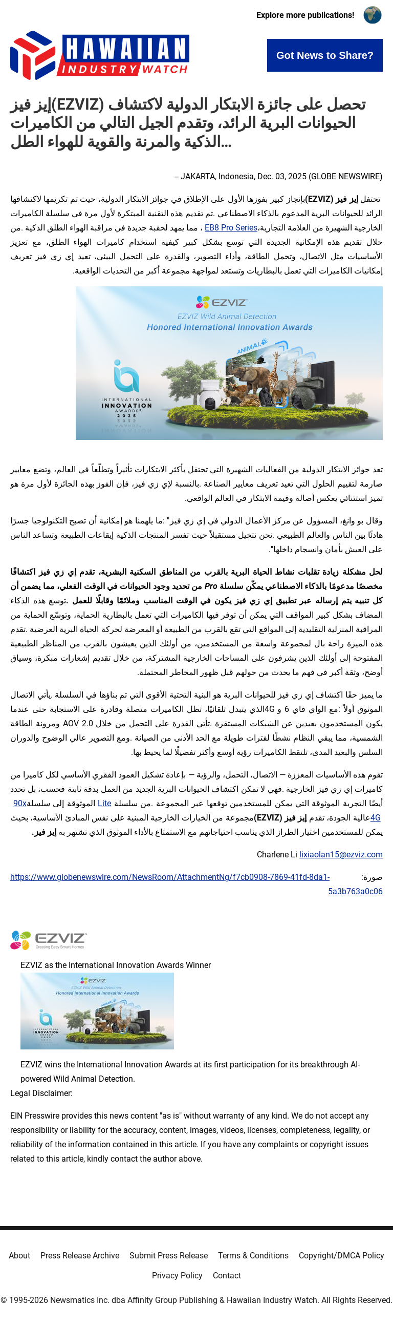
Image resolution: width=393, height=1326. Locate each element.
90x (20, 803)
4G (375, 818)
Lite (104, 803)
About (19, 1255)
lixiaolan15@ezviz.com (341, 854)
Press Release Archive (79, 1255)
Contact (227, 1275)
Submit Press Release (168, 1255)
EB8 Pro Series (231, 228)
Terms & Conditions (253, 1255)
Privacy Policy (177, 1275)
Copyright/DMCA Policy (341, 1255)
